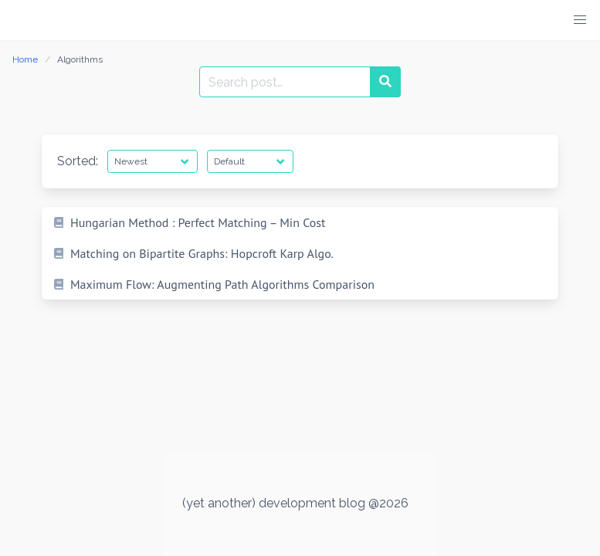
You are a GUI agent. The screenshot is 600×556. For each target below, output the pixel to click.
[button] (580, 20)
